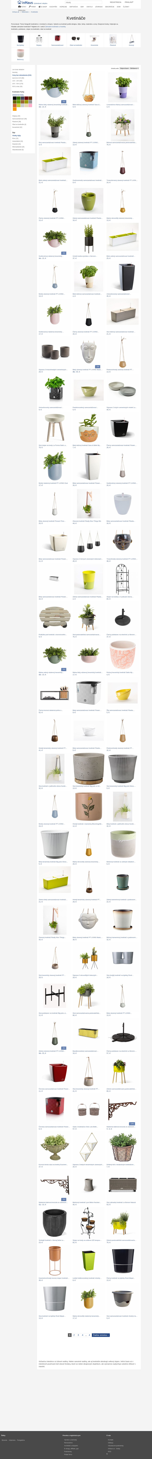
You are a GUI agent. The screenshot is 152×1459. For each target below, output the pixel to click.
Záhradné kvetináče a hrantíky (55, 26)
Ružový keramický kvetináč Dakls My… (120, 672)
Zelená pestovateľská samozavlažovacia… (121, 1240)
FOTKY (22, 7)
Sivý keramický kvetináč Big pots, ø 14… (87, 786)
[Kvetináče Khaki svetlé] (26, 102)
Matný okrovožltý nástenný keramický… (86, 1316)
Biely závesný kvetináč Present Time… (52, 521)
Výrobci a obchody (70, 1440)
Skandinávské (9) (18, 150)
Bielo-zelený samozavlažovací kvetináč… (53, 180)
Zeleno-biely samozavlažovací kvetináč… (53, 899)
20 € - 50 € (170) (17, 83)
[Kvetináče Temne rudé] (26, 98)
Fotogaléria (21, 1440)
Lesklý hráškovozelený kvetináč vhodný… (87, 1278)
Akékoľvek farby (18, 95)
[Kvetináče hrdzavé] (15, 105)
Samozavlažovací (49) (19, 119)
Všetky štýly (16, 135)
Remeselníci (68, 1443)
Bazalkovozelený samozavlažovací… (85, 1051)
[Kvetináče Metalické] (22, 98)
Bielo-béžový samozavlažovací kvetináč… (87, 294)
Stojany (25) (16, 116)
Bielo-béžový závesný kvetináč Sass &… (87, 105)
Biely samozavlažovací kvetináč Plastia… (121, 521)
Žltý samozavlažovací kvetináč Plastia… (120, 710)
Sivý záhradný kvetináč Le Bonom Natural (121, 1202)
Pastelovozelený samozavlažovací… (85, 407)
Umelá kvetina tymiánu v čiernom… (85, 256)
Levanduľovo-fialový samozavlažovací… (121, 105)
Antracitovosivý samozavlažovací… (119, 294)
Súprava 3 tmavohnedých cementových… (53, 370)
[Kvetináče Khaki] (15, 102)
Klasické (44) (16, 144)
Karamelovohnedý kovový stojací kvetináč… (54, 1278)
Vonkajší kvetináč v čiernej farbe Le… (52, 1240)
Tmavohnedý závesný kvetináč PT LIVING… (122, 559)
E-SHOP (43, 7)
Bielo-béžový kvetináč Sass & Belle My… (87, 445)
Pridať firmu (68, 1454)
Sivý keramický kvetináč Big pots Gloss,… (121, 786)
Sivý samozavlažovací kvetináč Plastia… (53, 142)
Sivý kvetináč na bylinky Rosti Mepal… (52, 1316)
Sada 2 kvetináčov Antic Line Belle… (85, 1127)
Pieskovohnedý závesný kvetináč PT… (120, 370)
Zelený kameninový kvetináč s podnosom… (122, 899)
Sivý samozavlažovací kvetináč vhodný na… (122, 1316)
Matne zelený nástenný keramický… (51, 672)
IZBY (82, 7)
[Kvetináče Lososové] (30, 105)
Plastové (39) (16, 121)
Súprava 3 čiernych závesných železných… (88, 559)
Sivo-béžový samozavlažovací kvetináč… (121, 332)
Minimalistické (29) (18, 147)
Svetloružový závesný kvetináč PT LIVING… (122, 483)
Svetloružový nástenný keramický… (51, 256)
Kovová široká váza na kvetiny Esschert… (53, 1164)
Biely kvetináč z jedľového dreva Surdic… (121, 824)
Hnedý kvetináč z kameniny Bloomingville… (88, 824)
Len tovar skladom (18, 69)
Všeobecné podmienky (116, 1446)
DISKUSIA (21, 10)
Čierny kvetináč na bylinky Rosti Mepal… (121, 1278)
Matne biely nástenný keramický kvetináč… (54, 105)
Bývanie (4, 1440)
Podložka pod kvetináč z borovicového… (53, 634)
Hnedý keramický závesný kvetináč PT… (53, 748)
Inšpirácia (12, 1440)
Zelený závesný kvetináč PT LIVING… (86, 142)
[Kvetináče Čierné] (15, 98)
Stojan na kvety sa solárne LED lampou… (87, 1240)
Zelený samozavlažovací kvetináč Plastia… (88, 218)
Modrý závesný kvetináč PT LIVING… (52, 294)
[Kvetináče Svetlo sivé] (22, 105)
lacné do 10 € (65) (18, 78)
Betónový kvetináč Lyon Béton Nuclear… (87, 1202)
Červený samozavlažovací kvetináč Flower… (54, 1089)
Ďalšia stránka (100, 1335)
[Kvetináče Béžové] (26, 105)
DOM (118, 7)
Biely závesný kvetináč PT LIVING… (119, 1013)
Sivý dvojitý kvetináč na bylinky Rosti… (120, 975)
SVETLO (90, 7)
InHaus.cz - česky (114, 1448)
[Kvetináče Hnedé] (30, 98)
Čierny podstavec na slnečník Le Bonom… (121, 634)
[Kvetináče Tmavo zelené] (18, 98)
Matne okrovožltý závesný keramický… (120, 218)
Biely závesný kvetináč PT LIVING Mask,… (88, 370)
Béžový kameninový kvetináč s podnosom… (122, 937)
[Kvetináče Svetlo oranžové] (15, 109)
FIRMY (32, 7)
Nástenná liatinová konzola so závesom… (121, 1127)
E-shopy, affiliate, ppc (71, 1448)
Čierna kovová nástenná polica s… (51, 710)
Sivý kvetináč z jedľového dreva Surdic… (53, 786)
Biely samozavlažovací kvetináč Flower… (87, 483)
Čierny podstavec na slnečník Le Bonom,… (122, 1051)
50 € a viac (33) (17, 86)
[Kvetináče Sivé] (30, 102)
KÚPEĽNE (63, 7)
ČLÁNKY (126, 7)
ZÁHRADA (99, 7)
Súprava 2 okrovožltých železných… (85, 975)
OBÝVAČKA (74, 7)
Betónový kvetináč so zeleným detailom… (121, 862)
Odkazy (110, 1443)
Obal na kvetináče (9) (19, 124)
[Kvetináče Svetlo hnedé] (22, 102)
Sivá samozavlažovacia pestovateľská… (87, 1013)
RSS (109, 1451)
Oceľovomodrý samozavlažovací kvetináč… (88, 180)
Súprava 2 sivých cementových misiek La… (122, 407)
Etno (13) (15, 138)
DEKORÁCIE (109, 7)
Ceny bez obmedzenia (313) (21, 75)
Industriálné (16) (17, 141)
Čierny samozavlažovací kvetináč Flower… (121, 445)
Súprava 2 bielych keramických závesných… (88, 1164)
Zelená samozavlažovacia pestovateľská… (121, 1089)
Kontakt (110, 1440)
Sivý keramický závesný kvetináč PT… (52, 975)
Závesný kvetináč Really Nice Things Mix (87, 521)
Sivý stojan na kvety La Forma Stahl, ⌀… (53, 445)
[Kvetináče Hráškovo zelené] (18, 105)
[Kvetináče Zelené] (18, 102)
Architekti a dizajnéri (71, 1446)
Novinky (15, 72)
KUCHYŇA (53, 7)
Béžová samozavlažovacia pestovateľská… (122, 142)
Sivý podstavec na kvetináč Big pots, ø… (53, 1013)
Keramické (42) (17, 127)
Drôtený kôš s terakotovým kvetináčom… (121, 1164)
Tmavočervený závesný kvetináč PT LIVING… (123, 180)
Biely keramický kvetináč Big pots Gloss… (53, 862)
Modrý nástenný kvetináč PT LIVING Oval (53, 483)
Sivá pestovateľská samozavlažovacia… (87, 634)
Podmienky (68, 1451)
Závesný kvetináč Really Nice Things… (52, 937)
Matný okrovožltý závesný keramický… (86, 862)
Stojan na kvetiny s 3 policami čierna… (120, 597)
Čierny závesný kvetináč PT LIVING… (52, 218)
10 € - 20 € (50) (17, 81)
